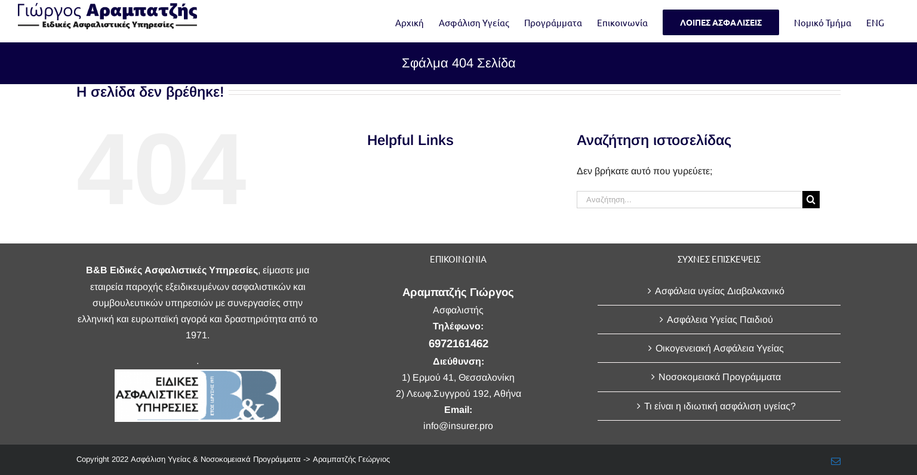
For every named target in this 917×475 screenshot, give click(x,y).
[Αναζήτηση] (811, 199)
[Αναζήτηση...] (689, 199)
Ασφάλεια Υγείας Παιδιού (720, 319)
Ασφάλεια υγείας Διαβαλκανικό (719, 291)
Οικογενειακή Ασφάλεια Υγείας (720, 348)
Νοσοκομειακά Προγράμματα (719, 377)
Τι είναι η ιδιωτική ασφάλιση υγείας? (720, 406)
